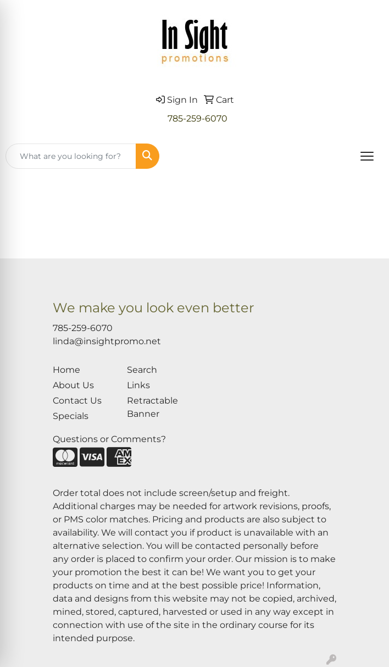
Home (66, 370)
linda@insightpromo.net (107, 341)
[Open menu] (367, 156)
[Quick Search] (70, 156)
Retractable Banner (152, 407)
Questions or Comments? (109, 439)
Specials (70, 416)
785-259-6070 (197, 118)
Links (138, 385)
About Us (73, 385)
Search (142, 370)
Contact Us (77, 400)
